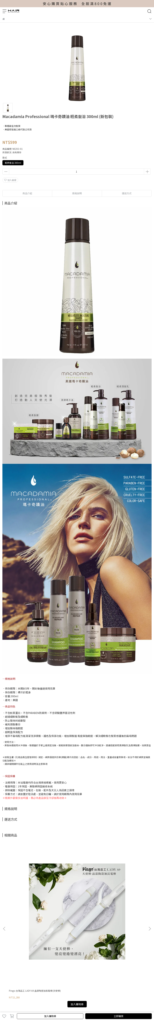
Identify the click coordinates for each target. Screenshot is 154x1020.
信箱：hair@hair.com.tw (15, 960)
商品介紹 (27, 193)
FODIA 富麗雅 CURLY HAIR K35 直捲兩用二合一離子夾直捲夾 (124, 897)
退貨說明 (38, 932)
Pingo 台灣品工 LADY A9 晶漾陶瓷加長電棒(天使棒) (28, 897)
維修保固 (17, 932)
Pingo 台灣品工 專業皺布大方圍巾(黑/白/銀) (75, 897)
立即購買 (118, 1016)
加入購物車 (50, 1016)
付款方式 (28, 932)
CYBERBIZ (89, 1007)
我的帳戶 (6, 932)
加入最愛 (10, 180)
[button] (150, 881)
